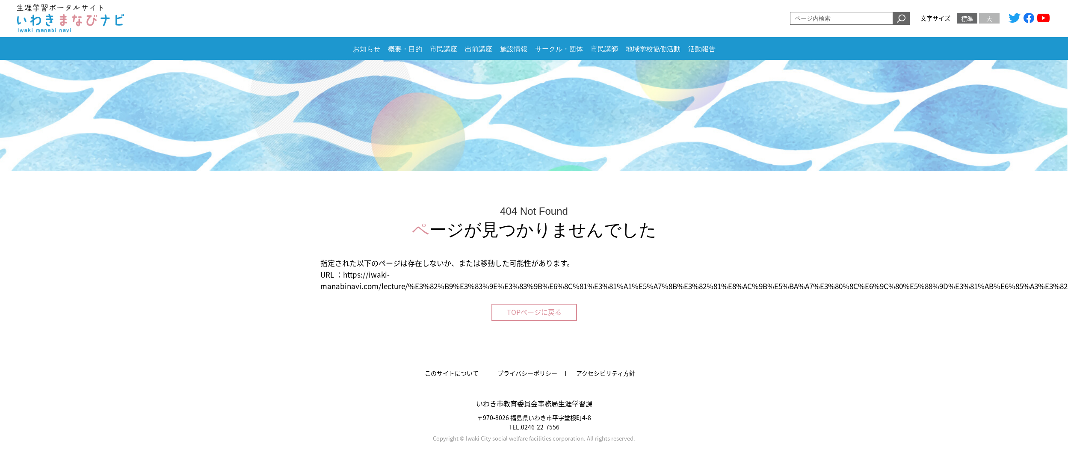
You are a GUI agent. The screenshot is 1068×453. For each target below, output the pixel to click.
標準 (967, 18)
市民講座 (443, 49)
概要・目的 (405, 49)
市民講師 (604, 49)
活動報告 (702, 49)
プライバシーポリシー (527, 373)
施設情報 (513, 49)
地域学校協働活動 (653, 49)
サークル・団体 (559, 49)
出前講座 (478, 49)
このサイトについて (452, 373)
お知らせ (366, 49)
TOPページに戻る (534, 312)
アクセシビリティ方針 (605, 373)
